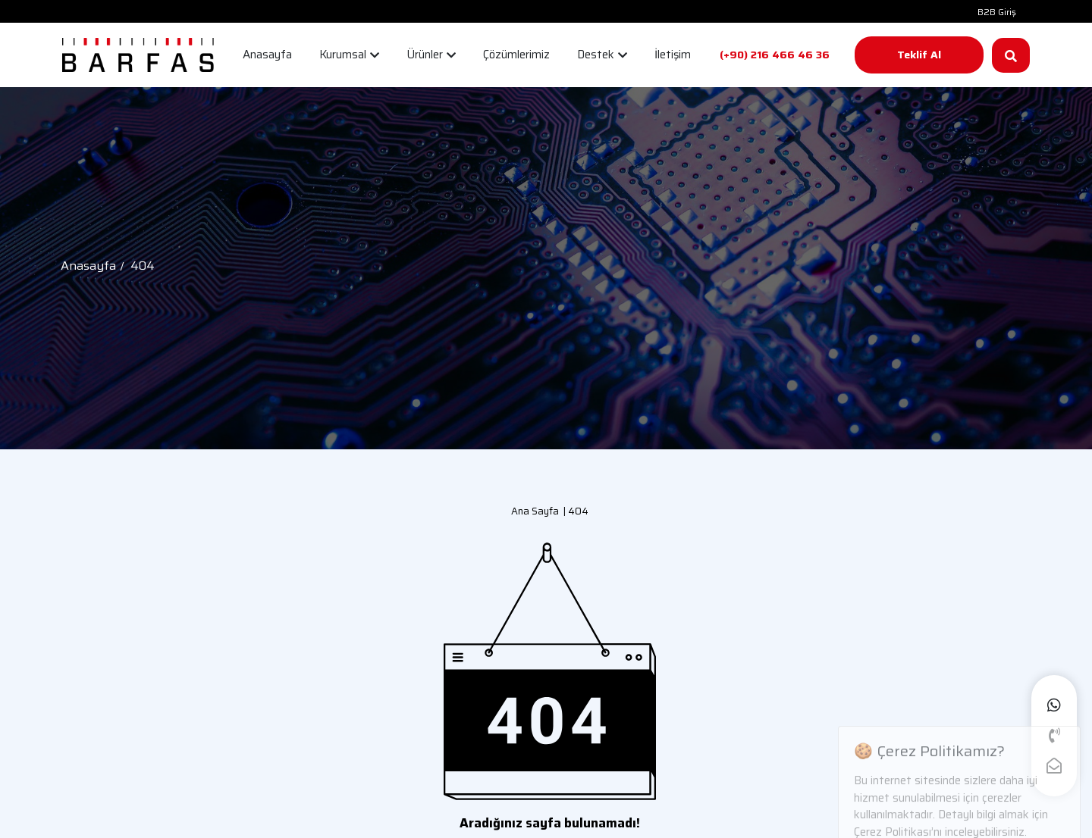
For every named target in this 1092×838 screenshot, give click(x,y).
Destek (602, 54)
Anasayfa (88, 265)
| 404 (573, 511)
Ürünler (431, 54)
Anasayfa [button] (267, 54)
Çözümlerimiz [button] (516, 54)
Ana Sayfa (535, 511)
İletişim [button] (672, 54)
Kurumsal (349, 54)
